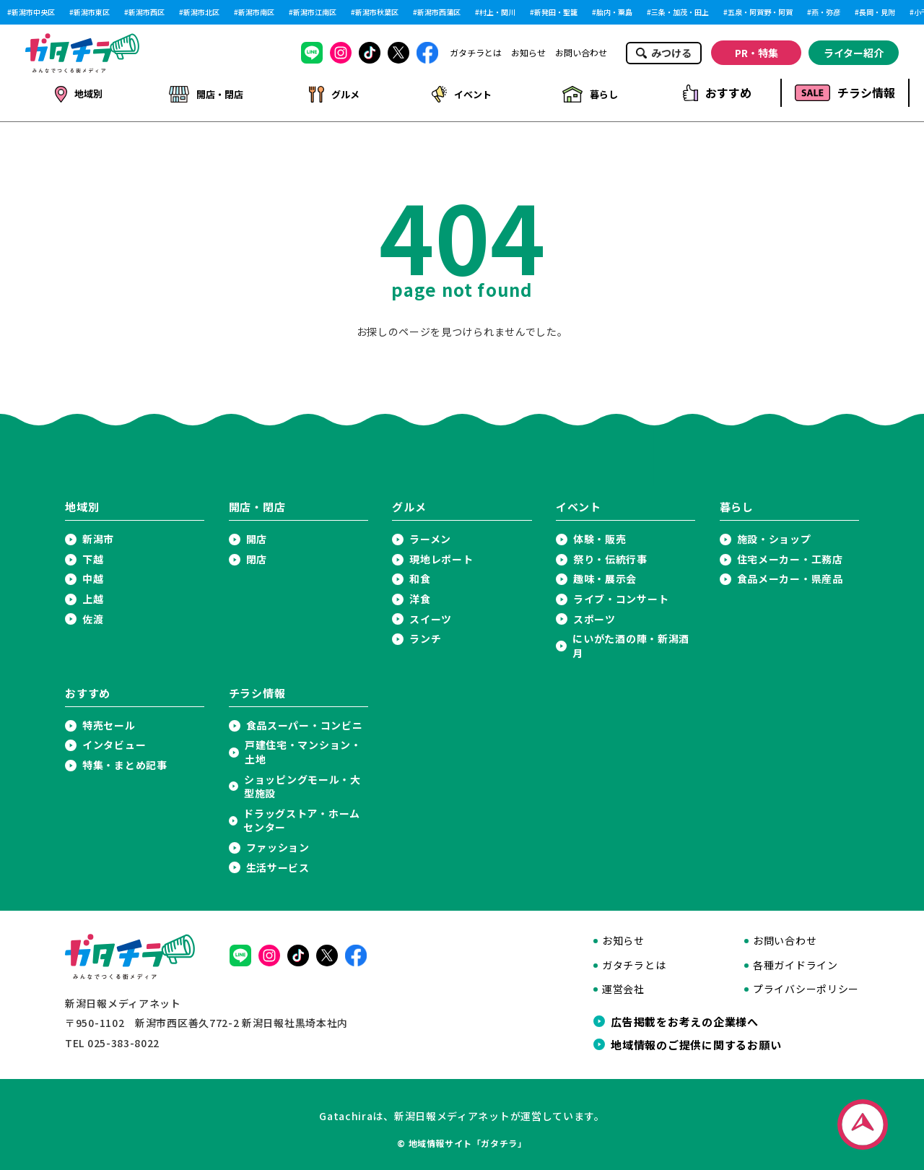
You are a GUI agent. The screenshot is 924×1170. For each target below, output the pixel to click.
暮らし (589, 92)
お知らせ (528, 52)
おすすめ (717, 92)
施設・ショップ (774, 536)
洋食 (419, 596)
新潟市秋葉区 (376, 12)
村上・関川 (497, 12)
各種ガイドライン (795, 962)
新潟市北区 (201, 12)
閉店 (256, 556)
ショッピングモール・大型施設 (302, 784)
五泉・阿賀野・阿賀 (760, 12)
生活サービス (278, 865)
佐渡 (92, 616)
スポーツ (594, 616)
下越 (92, 556)
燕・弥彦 (825, 12)
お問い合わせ (581, 52)
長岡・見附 (877, 12)
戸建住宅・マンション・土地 (303, 749)
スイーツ (430, 616)
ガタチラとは (476, 52)
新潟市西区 (146, 12)
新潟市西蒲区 (439, 12)
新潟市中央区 (33, 12)
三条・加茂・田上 (680, 12)
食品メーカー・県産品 (790, 576)
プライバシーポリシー (806, 986)
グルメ (333, 92)
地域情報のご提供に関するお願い (696, 1041)
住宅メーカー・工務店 (790, 556)
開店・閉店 (205, 92)
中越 (92, 576)
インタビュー (114, 742)
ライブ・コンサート (620, 596)
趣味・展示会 (605, 576)
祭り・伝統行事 (610, 556)
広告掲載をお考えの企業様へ (685, 1018)
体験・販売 (600, 536)
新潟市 (98, 536)
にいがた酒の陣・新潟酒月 (630, 643)
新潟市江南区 (314, 12)
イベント (461, 92)
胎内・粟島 (614, 12)
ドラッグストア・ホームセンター (301, 818)
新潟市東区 (92, 12)
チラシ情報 (845, 92)
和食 (419, 576)
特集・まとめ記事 (124, 762)
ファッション (278, 845)
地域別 (78, 92)
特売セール (109, 722)
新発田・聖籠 (556, 12)
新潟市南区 (256, 12)
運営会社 (623, 986)
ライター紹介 (854, 53)
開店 (256, 536)
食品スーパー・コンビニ (304, 722)
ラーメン (430, 536)
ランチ (425, 636)
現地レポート (441, 556)
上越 (92, 596)
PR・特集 (756, 53)
